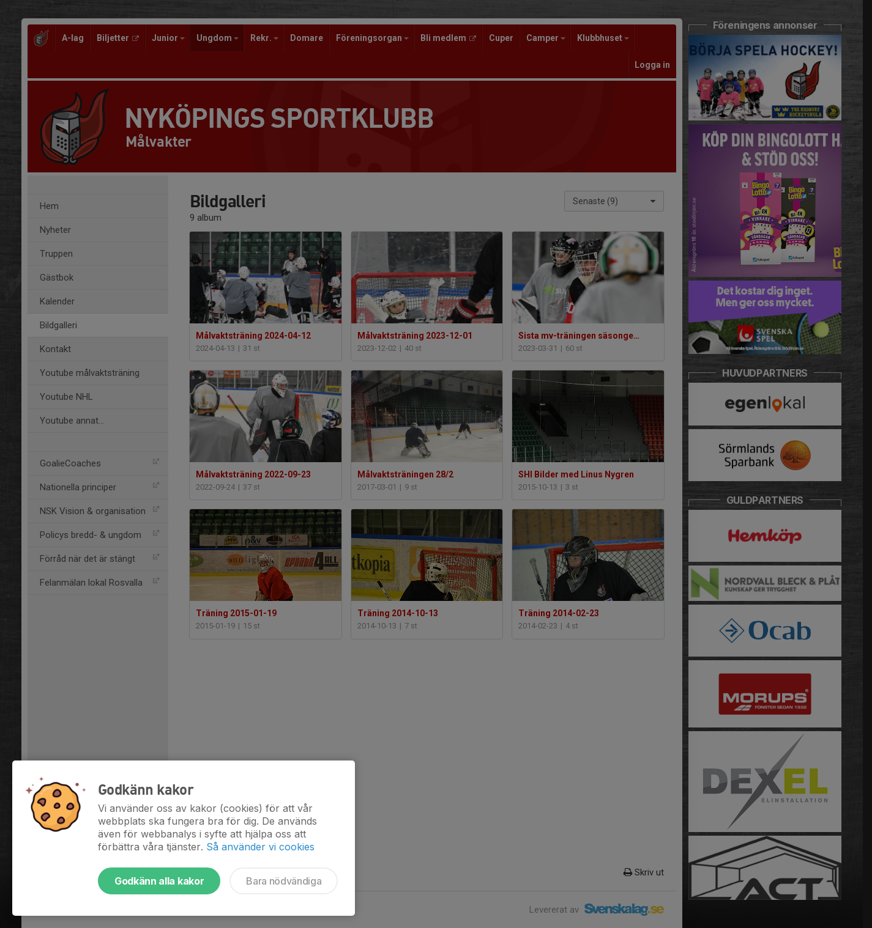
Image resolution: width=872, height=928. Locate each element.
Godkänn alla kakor (159, 881)
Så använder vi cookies (260, 847)
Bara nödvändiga (283, 881)
